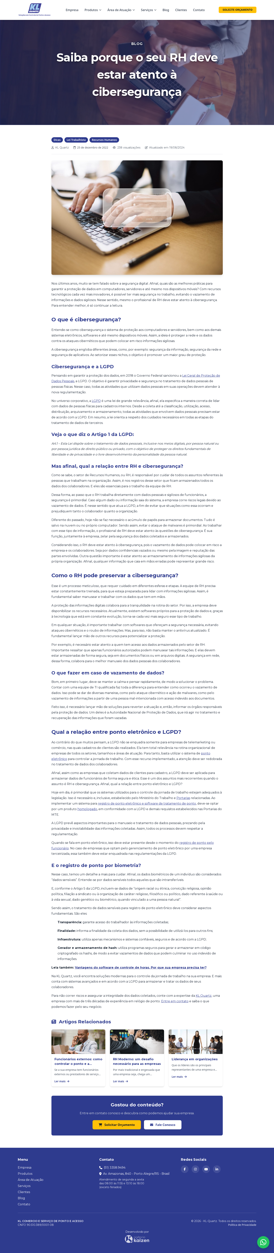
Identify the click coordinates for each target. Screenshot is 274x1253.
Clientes (181, 10)
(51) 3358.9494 (114, 1167)
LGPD (96, 401)
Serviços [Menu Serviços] (148, 10)
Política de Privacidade (242, 1225)
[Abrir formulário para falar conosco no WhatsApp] (263, 1242)
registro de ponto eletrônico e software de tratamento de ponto (147, 803)
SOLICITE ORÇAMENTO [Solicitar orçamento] (237, 9)
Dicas (57, 140)
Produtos (25, 1173)
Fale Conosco (162, 1125)
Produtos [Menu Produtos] (93, 10)
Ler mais (61, 1081)
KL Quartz (203, 996)
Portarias (183, 798)
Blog (166, 10)
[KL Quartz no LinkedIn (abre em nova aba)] (217, 1169)
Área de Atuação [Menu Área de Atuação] (121, 10)
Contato (199, 10)
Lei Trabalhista (76, 140)
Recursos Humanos (104, 140)
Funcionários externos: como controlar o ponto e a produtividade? (78, 1063)
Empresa (72, 10)
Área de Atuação (30, 1180)
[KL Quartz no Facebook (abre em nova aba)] (185, 1169)
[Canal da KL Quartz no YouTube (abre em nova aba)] (206, 1169)
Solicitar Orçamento (117, 1125)
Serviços (24, 1186)
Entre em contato (175, 1001)
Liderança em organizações (195, 1059)
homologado (87, 809)
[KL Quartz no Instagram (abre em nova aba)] (195, 1169)
